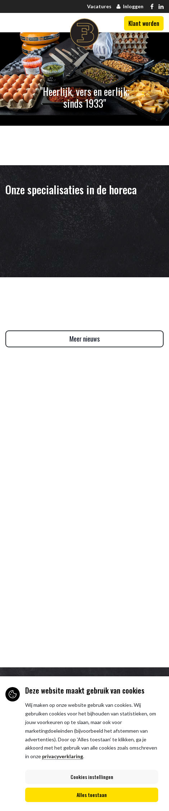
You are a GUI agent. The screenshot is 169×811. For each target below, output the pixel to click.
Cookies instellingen (91, 776)
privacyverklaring (62, 756)
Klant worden (143, 23)
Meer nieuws (84, 338)
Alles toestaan (92, 794)
